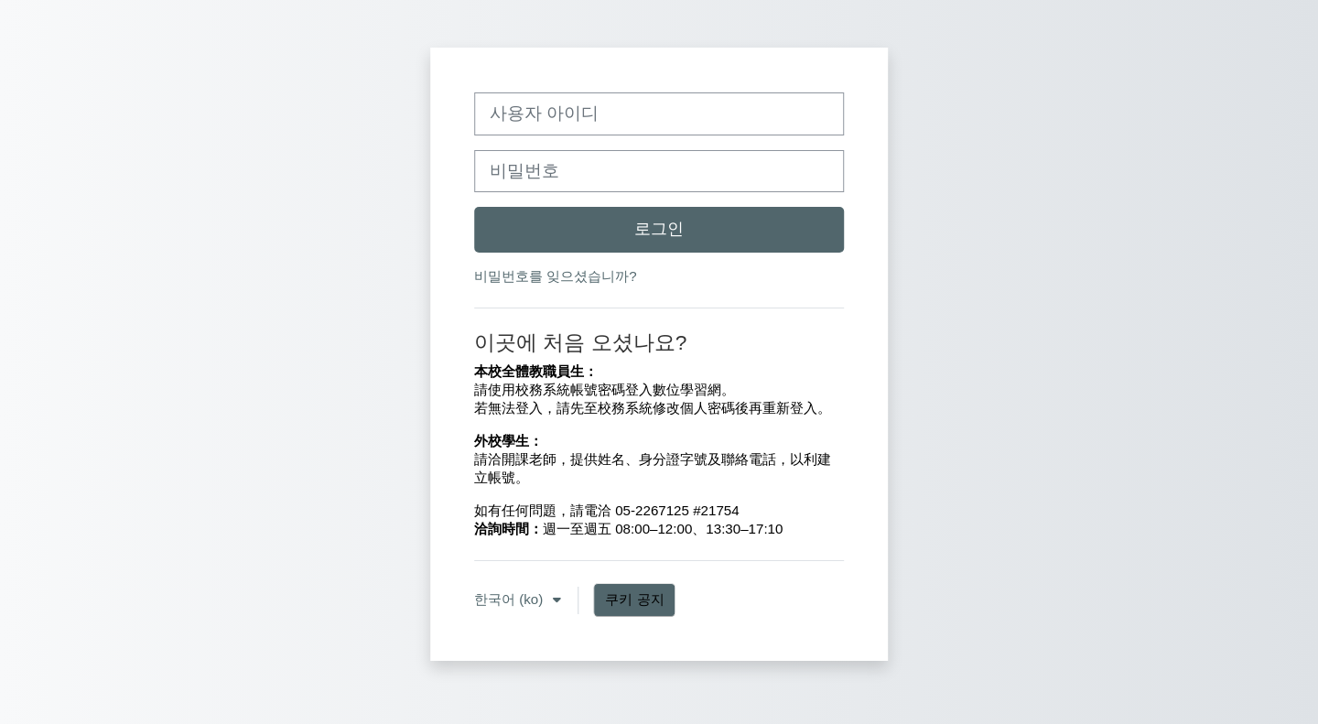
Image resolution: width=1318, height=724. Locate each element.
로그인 (659, 229)
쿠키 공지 (635, 607)
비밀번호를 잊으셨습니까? (555, 276)
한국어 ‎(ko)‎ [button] (510, 607)
